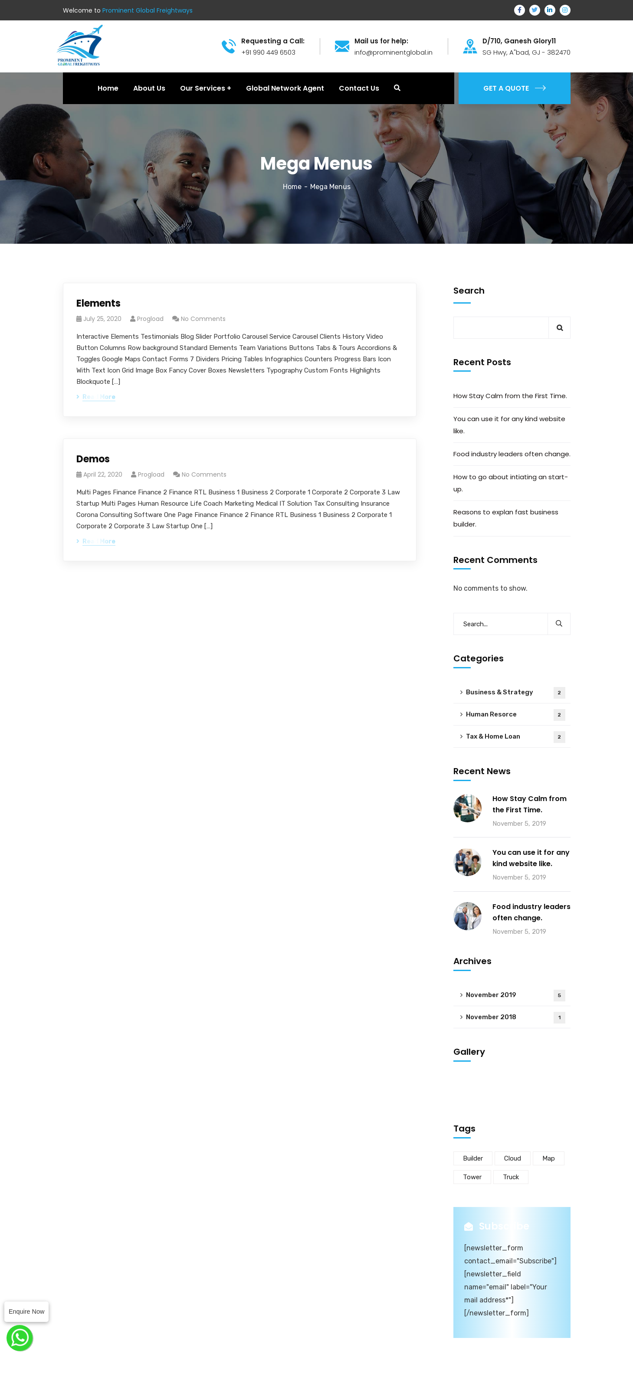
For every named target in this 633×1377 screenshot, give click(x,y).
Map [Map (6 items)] (548, 1158)
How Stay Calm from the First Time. (510, 395)
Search (469, 291)
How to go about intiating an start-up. (510, 483)
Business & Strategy (515, 693)
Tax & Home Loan (515, 737)
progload (150, 318)
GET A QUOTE (514, 88)
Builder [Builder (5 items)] (473, 1158)
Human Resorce (515, 715)
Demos (93, 459)
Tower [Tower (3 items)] (472, 1177)
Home (292, 187)
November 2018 (515, 1018)
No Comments (203, 318)
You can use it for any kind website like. (509, 424)
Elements (98, 303)
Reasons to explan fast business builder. (505, 518)
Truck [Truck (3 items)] (511, 1177)
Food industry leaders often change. (512, 453)
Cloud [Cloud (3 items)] (512, 1158)
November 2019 (515, 995)
